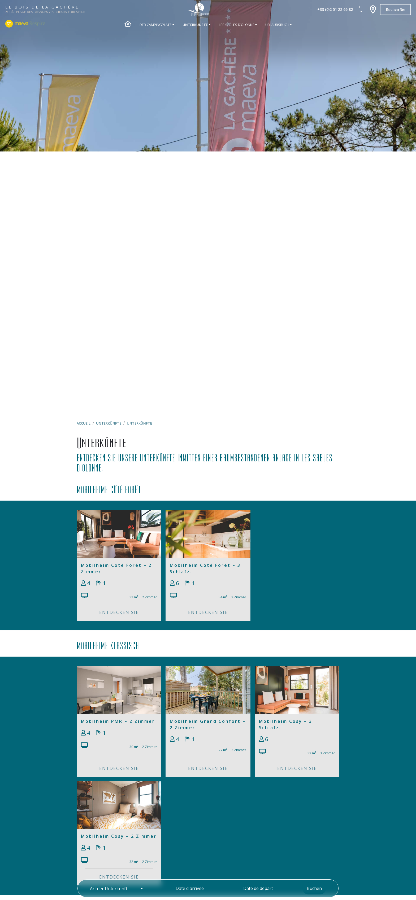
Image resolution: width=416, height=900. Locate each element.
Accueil (83, 423)
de (361, 7)
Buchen (314, 888)
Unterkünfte (108, 423)
